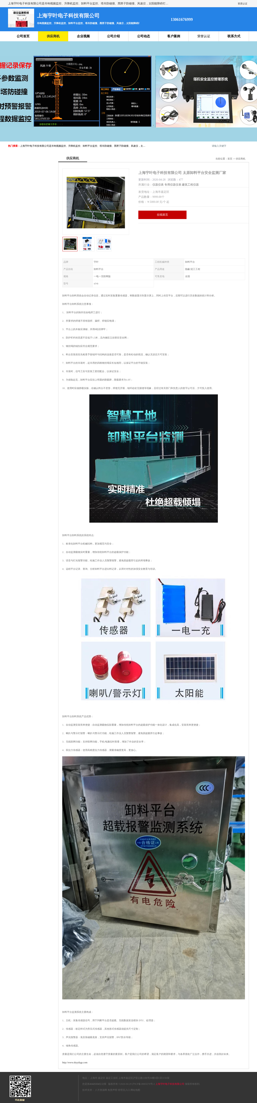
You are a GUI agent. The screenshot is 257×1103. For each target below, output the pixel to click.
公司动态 (143, 36)
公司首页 (23, 36)
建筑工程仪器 (190, 184)
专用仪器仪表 (172, 184)
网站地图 (135, 1090)
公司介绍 (113, 36)
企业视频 (83, 36)
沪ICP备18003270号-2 (143, 1084)
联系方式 (233, 36)
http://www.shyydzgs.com (74, 1062)
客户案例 (173, 36)
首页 (229, 158)
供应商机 (53, 36)
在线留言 (162, 214)
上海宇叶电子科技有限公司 (169, 1084)
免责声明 (112, 1090)
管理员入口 (124, 1090)
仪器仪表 (158, 184)
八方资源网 (101, 1090)
